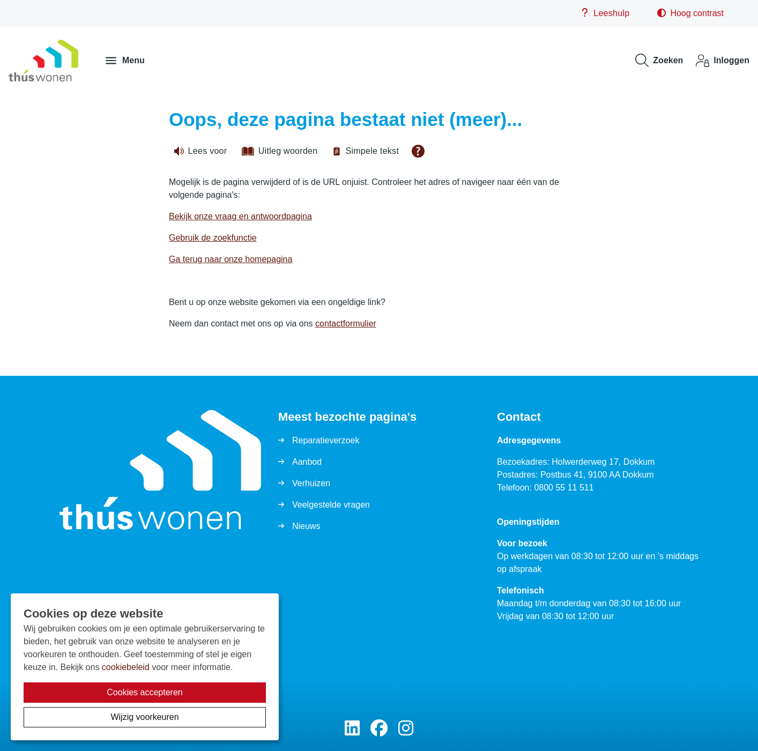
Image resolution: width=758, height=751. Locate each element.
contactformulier (345, 323)
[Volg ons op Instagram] (405, 728)
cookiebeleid (126, 667)
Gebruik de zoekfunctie (213, 237)
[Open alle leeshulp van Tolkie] (418, 151)
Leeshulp (605, 13)
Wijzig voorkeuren (144, 717)
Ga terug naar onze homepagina (230, 259)
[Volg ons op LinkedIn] (352, 728)
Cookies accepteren (144, 692)
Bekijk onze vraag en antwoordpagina (240, 216)
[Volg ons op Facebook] (379, 728)
